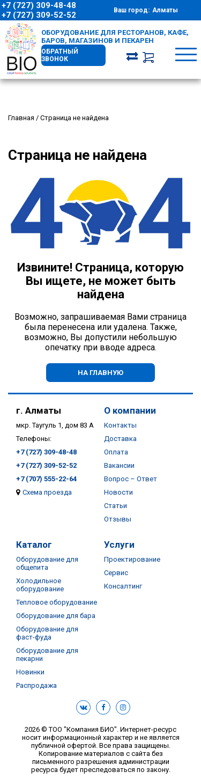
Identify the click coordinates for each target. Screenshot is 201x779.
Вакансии (119, 465)
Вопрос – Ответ (130, 479)
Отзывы (117, 519)
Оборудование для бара (55, 616)
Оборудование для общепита (47, 563)
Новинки (30, 672)
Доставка (120, 439)
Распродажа (36, 685)
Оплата (116, 452)
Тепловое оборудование (56, 602)
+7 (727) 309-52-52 (39, 15)
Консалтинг (123, 586)
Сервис (116, 573)
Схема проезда (47, 492)
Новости (118, 492)
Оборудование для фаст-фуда (47, 633)
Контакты (120, 425)
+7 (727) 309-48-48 (39, 5)
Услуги (119, 544)
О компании (130, 410)
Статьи (115, 506)
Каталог (34, 544)
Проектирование (132, 559)
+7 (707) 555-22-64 (46, 479)
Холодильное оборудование (40, 585)
